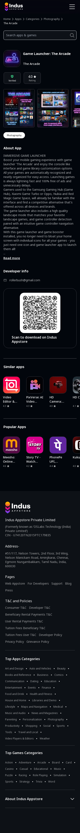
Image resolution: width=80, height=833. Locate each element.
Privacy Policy (14, 642)
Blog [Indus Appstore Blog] (68, 583)
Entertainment (13, 687)
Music (57, 769)
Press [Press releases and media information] (9, 590)
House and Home (15, 700)
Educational (41, 769)
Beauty (61, 668)
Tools (8, 732)
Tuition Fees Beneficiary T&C (25, 628)
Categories (32, 19)
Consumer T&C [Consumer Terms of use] (15, 608)
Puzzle (9, 775)
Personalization (32, 719)
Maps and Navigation (34, 706)
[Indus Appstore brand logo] (21, 7)
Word (51, 781)
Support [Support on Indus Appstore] (57, 583)
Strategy (24, 781)
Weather (45, 738)
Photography (52, 19)
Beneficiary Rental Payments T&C (28, 614)
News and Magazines (45, 713)
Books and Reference (18, 675)
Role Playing (40, 775)
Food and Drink (14, 694)
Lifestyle (10, 706)
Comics (59, 675)
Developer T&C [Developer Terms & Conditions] (39, 608)
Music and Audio (15, 713)
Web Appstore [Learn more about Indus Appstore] (15, 583)
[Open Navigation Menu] (72, 7)
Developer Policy (50, 635)
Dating (34, 681)
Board (56, 762)
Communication (14, 681)
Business (42, 675)
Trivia (39, 781)
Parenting (11, 719)
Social (47, 726)
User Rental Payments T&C (24, 621)
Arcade (41, 762)
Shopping (31, 726)
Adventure (25, 762)
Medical (58, 706)
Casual (24, 769)
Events (32, 687)
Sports (61, 726)
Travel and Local (28, 732)
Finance (46, 687)
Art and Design (14, 668)
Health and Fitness (41, 694)
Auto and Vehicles (40, 668)
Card (69, 762)
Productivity (12, 726)
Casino (9, 769)
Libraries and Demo (44, 700)
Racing (23, 775)
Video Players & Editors (19, 738)
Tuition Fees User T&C (20, 635)
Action (9, 762)
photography (14, 135)
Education (50, 681)
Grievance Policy (37, 642)
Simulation (60, 775)
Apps (18, 19)
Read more (11, 258)
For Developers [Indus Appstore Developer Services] (38, 583)
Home (7, 19)
